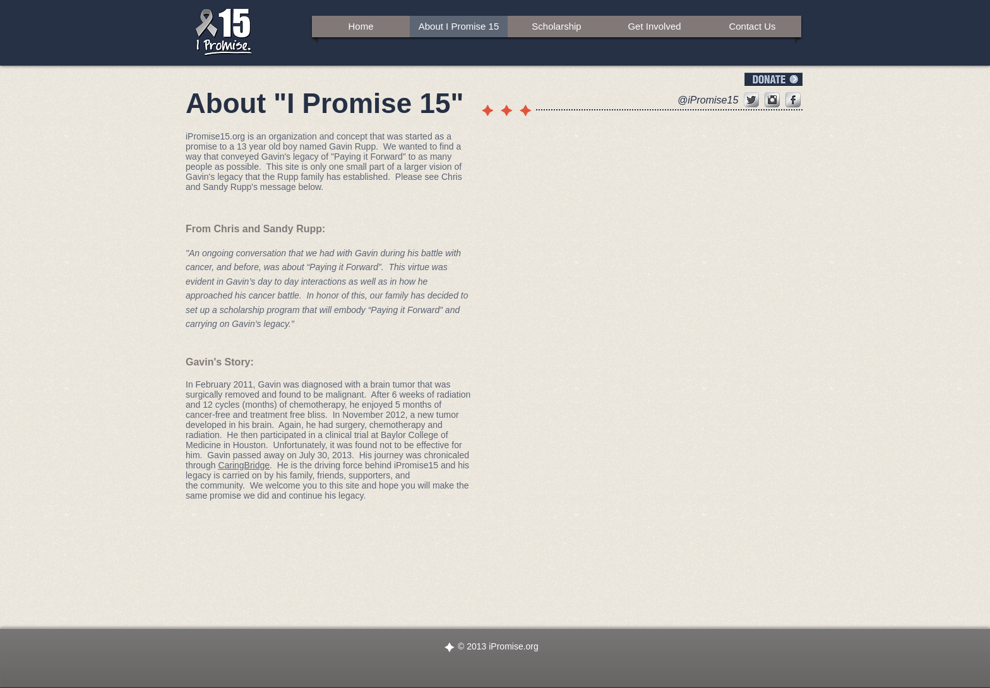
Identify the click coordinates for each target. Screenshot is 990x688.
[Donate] (773, 78)
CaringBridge (244, 465)
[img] (654, 205)
